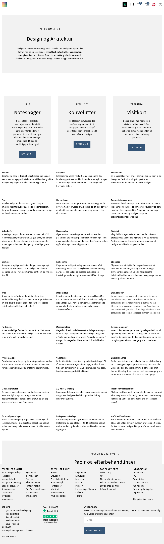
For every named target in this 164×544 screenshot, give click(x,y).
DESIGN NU (9, 55)
